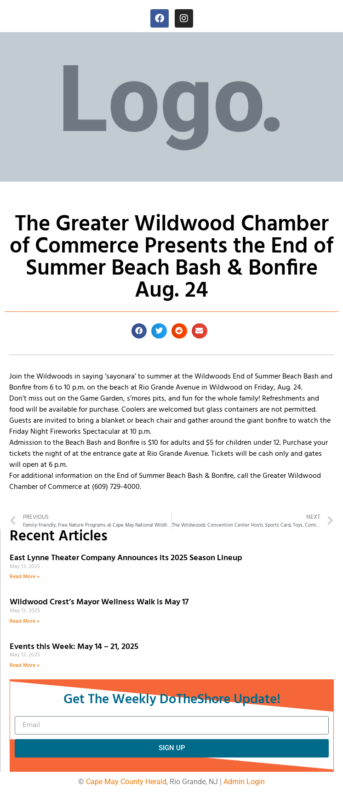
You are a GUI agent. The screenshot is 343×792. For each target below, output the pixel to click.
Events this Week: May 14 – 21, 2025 (74, 647)
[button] (139, 331)
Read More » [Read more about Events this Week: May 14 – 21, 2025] (25, 665)
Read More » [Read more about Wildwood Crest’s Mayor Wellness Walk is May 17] (25, 621)
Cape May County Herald (126, 781)
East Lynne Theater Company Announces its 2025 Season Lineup (127, 558)
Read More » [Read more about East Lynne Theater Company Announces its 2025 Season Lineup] (25, 576)
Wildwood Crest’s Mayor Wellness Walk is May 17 (101, 602)
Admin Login (244, 781)
